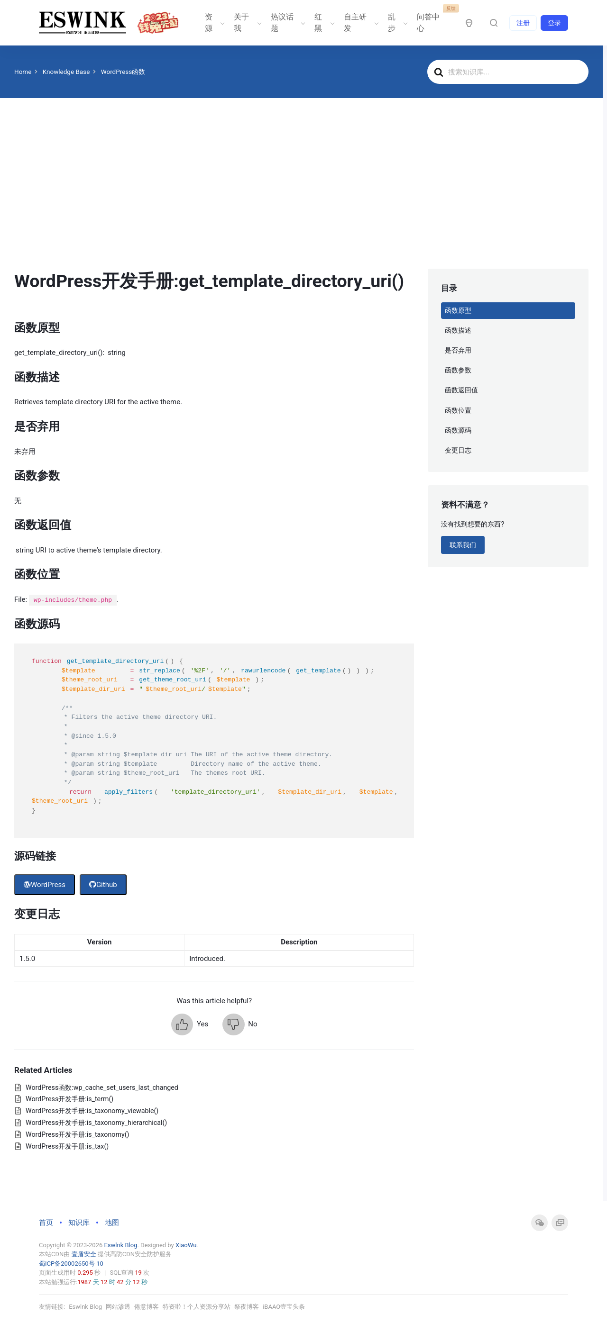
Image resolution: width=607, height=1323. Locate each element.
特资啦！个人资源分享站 (196, 1306)
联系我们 (463, 545)
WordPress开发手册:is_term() (69, 1099)
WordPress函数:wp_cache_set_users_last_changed (102, 1087)
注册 (523, 23)
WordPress (44, 884)
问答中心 (433, 19)
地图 (112, 1222)
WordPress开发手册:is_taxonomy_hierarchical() (96, 1122)
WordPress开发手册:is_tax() (67, 1146)
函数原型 (458, 310)
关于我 (246, 22)
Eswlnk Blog (120, 1245)
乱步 (397, 22)
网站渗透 (118, 1306)
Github (103, 884)
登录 (554, 23)
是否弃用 (458, 350)
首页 (46, 1222)
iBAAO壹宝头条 (284, 1306)
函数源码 (458, 430)
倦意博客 (146, 1306)
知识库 (79, 1222)
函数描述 (458, 330)
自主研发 (360, 22)
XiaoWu (185, 1245)
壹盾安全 (83, 1254)
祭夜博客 (246, 1306)
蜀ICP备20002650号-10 (71, 1263)
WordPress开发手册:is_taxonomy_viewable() (92, 1111)
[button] (189, 1025)
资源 (214, 22)
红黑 (323, 22)
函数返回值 (461, 390)
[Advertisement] (301, 197)
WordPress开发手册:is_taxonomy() (77, 1134)
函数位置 (458, 410)
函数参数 (458, 370)
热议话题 (287, 22)
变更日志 (458, 450)
